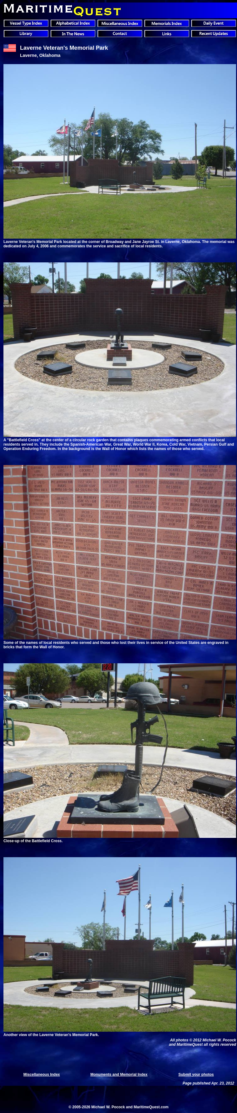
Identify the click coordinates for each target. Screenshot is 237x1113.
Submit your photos (196, 1074)
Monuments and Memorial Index (119, 1074)
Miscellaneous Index (41, 1074)
